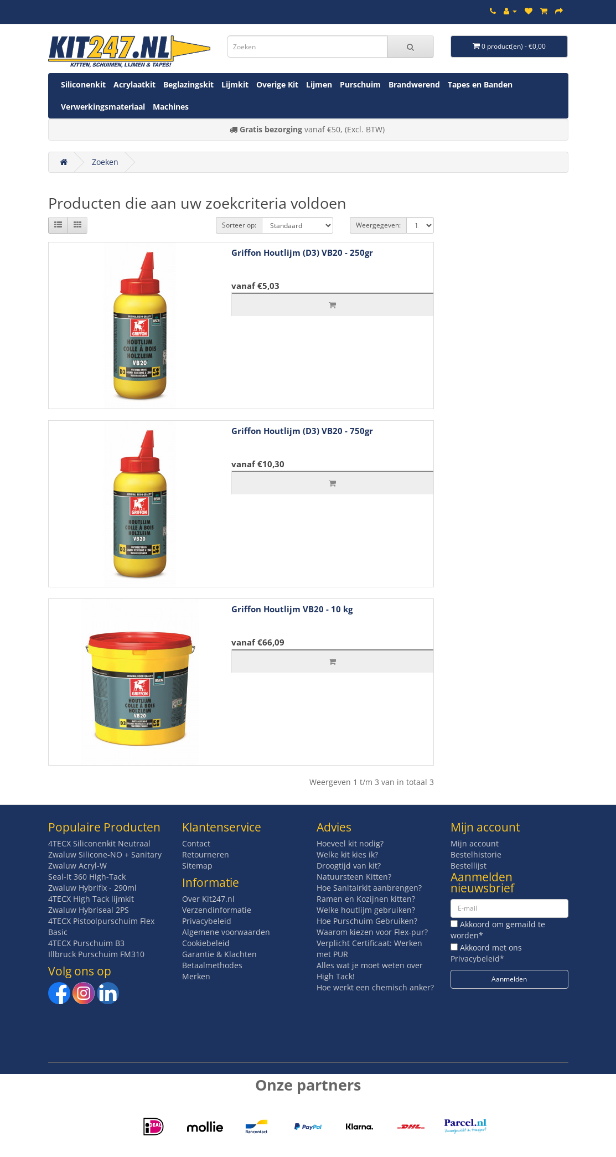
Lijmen (319, 84)
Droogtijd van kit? (349, 865)
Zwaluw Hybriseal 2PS (88, 910)
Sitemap (197, 865)
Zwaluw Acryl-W (77, 865)
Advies (334, 827)
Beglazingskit (188, 84)
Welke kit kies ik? (347, 854)
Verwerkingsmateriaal (103, 106)
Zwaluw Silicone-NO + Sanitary (105, 854)
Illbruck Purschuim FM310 (96, 954)
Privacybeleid (206, 921)
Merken (196, 976)
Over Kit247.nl (208, 898)
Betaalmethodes (212, 965)
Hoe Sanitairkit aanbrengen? (369, 887)
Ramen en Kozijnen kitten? (366, 898)
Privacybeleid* (477, 958)
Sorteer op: (239, 225)
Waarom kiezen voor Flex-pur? (372, 932)
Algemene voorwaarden (226, 932)
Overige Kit (277, 84)
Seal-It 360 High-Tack (87, 876)
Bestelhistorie (476, 854)
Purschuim (360, 84)
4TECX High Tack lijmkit (91, 898)
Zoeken (105, 162)
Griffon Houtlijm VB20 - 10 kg (292, 608)
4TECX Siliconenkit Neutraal (99, 843)
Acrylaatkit (134, 84)
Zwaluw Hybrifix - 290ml (92, 887)
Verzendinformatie (216, 910)
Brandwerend (414, 84)
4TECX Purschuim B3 (86, 943)
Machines (171, 106)
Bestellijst (468, 865)
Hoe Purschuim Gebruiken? (367, 921)
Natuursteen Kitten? (354, 876)
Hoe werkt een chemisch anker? (375, 987)
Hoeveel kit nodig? (350, 843)
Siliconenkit (83, 84)
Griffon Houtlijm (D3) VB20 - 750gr (302, 430)
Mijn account (475, 843)
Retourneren (205, 854)
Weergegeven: (378, 225)
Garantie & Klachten (219, 954)
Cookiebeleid (206, 943)
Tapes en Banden (480, 84)
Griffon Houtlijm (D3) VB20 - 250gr (302, 252)
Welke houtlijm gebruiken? (366, 910)
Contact (196, 843)
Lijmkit (235, 84)
